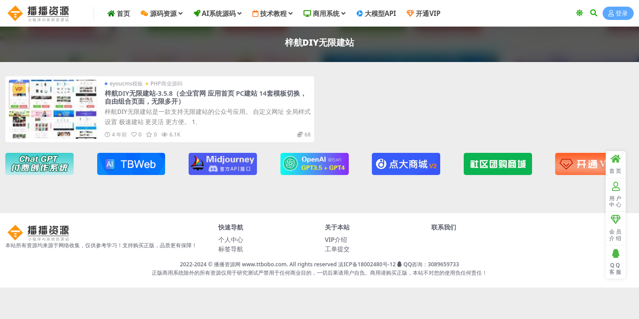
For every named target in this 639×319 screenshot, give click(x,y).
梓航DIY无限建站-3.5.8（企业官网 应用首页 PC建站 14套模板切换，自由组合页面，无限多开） (206, 97)
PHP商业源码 (166, 83)
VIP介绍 (336, 239)
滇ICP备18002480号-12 (367, 264)
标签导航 (230, 249)
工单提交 (337, 249)
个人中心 (230, 239)
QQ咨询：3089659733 (428, 264)
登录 (618, 13)
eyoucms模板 (126, 83)
